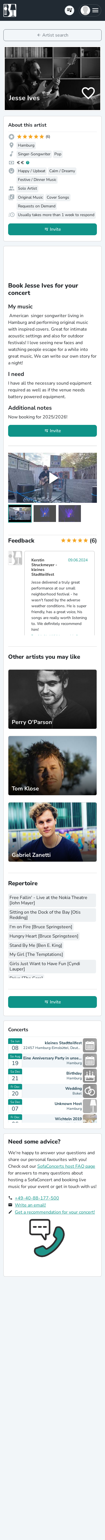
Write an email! (30, 1205)
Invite (55, 229)
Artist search (55, 35)
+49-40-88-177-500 (37, 1198)
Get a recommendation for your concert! (55, 1212)
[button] (90, 10)
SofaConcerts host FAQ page (66, 1166)
